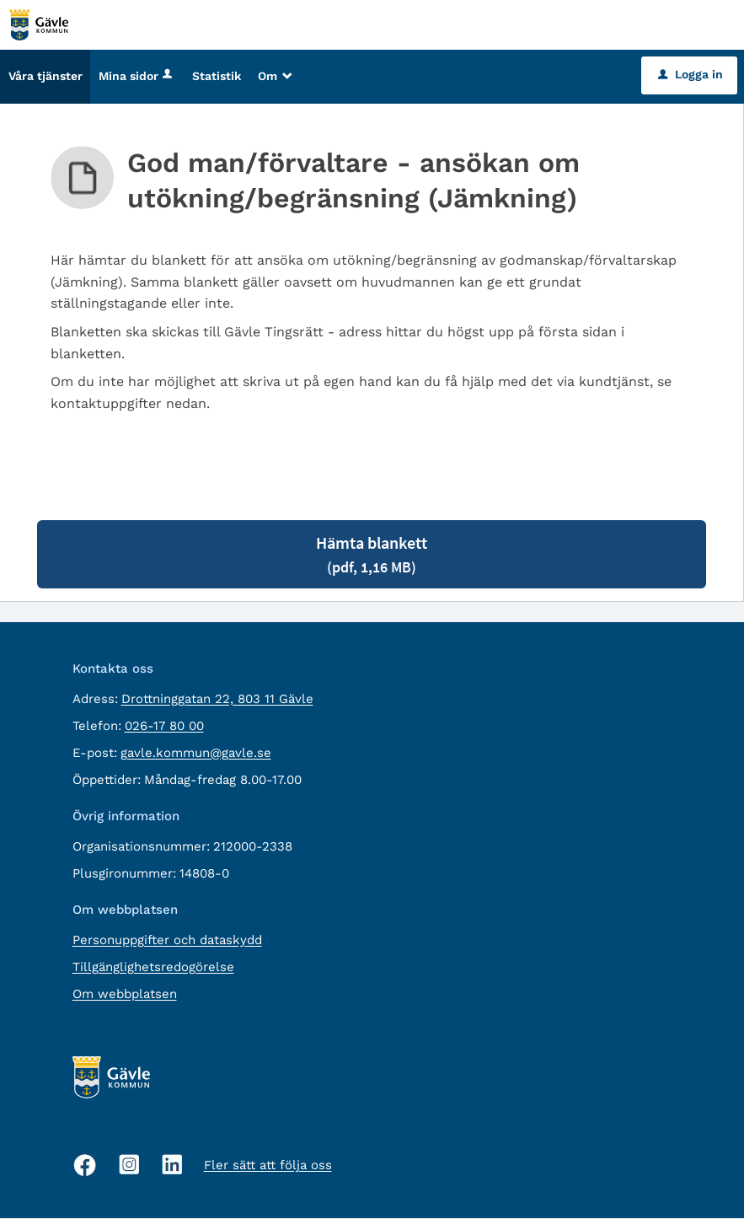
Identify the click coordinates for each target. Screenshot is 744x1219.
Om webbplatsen (124, 994)
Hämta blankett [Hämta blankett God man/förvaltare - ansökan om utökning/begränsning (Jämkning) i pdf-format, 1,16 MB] (371, 555)
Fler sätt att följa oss (268, 1165)
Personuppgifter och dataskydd (167, 940)
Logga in (690, 75)
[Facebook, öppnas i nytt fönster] (85, 1166)
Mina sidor (137, 76)
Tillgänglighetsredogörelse (153, 967)
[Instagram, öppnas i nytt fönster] (129, 1165)
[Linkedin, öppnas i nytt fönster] (172, 1165)
